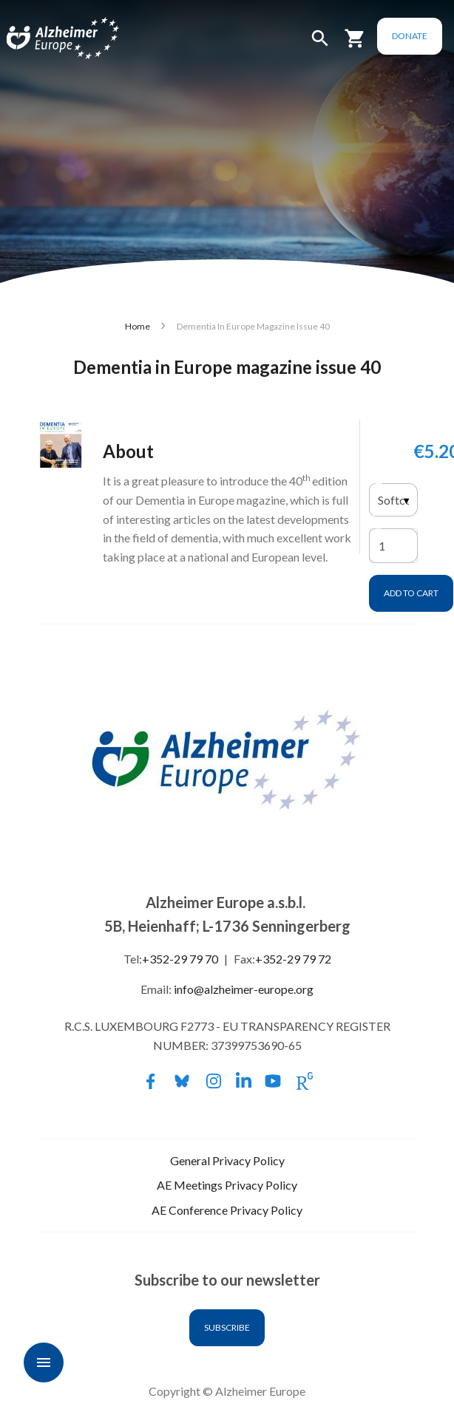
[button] (319, 45)
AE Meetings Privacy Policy (227, 1185)
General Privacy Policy (227, 1160)
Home (137, 326)
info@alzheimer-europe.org (244, 989)
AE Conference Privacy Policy (227, 1210)
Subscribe (227, 1327)
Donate (409, 35)
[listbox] (393, 499)
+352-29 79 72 (293, 959)
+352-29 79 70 (180, 959)
